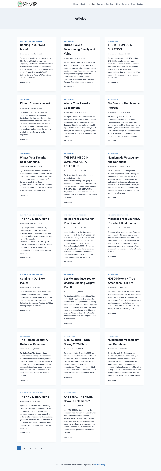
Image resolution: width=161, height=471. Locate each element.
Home (75, 4)
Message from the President (118, 215)
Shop (133, 4)
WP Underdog (99, 465)
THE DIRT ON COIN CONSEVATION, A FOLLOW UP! (76, 162)
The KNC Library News (34, 218)
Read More (25, 82)
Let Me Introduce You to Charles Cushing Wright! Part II (79, 283)
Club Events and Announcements (31, 41)
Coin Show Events (70, 336)
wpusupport (25, 54)
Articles (92, 4)
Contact (140, 4)
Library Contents (122, 4)
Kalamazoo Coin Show (105, 4)
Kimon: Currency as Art (35, 103)
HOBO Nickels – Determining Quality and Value (79, 49)
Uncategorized (69, 41)
